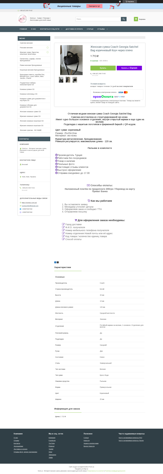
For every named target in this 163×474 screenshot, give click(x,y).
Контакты (17, 443)
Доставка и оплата (74, 29)
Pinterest (51, 446)
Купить (103, 68)
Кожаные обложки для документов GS (28, 106)
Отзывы (101, 29)
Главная (23, 29)
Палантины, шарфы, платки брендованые (30, 59)
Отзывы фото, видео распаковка (25, 452)
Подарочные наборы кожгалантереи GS (28, 84)
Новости (87, 440)
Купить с (129, 68)
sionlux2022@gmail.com (30, 206)
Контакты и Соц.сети (49, 29)
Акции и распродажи (91, 443)
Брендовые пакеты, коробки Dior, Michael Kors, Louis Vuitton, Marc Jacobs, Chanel (32, 76)
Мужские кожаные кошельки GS (31, 125)
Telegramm (52, 455)
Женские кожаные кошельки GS (32, 121)
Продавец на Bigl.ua (81, 469)
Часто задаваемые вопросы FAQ (130, 438)
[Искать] (124, 19)
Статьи (90, 29)
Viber (50, 452)
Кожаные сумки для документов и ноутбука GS (32, 99)
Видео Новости (89, 446)
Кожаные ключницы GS (28, 94)
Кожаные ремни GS (27, 89)
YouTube (52, 443)
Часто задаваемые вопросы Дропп (131, 440)
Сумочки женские (26, 43)
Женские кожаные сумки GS (30, 111)
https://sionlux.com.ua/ (29, 202)
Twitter (51, 457)
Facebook (52, 440)
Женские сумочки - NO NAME (31, 130)
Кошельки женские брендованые (32, 70)
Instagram (52, 438)
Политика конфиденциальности (115, 471)
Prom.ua (91, 467)
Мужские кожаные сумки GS (30, 116)
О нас (33, 29)
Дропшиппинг (18, 446)
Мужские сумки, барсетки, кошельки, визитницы (29, 53)
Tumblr (51, 449)
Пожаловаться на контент (95, 471)
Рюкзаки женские (26, 48)
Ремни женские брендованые (31, 65)
